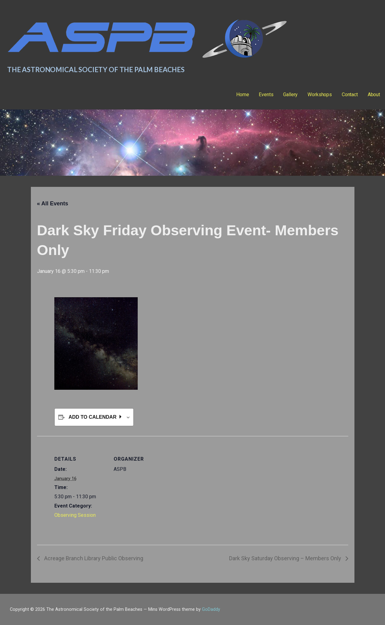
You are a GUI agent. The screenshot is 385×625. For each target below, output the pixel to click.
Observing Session (75, 515)
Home (242, 94)
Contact (350, 94)
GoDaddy (211, 609)
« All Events (52, 203)
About (374, 94)
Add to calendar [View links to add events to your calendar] (93, 417)
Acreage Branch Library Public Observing (93, 558)
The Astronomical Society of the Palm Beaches (96, 69)
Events (266, 94)
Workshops (320, 94)
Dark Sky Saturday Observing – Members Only (285, 558)
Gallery (290, 94)
